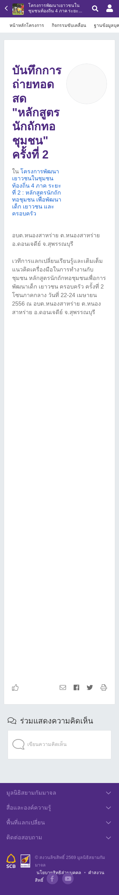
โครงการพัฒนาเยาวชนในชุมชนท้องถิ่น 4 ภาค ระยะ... (55, 8)
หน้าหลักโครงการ (27, 25)
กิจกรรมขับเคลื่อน (69, 25)
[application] (59, 732)
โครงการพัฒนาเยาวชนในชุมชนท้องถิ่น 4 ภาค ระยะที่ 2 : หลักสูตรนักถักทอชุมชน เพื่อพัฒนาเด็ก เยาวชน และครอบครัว (36, 192)
